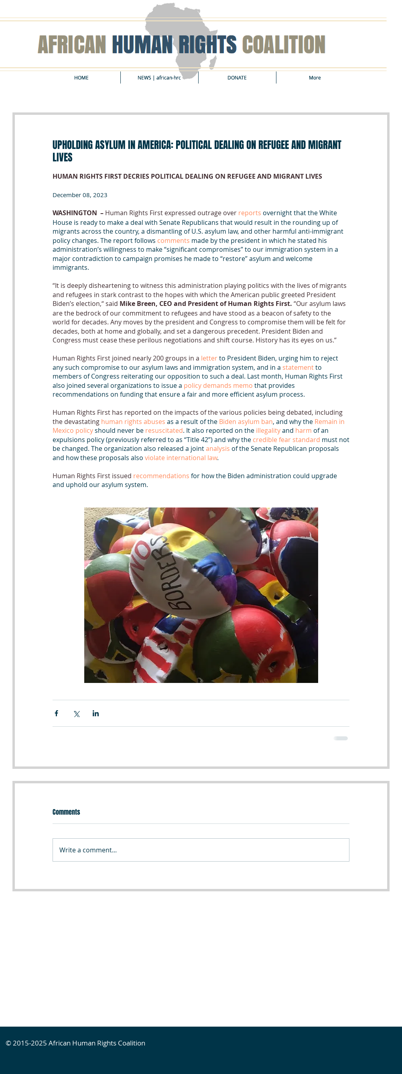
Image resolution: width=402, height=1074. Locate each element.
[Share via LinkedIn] (95, 713)
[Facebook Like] (73, 910)
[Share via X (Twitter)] (76, 713)
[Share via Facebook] (56, 713)
